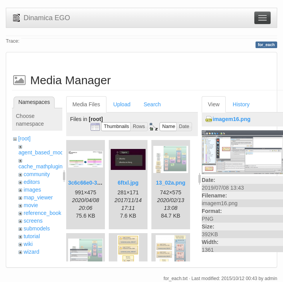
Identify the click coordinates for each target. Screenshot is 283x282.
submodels (37, 228)
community (37, 174)
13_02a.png (170, 183)
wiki (28, 244)
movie (31, 205)
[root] (24, 138)
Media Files (86, 104)
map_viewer (38, 197)
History (241, 104)
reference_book (42, 213)
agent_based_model (43, 152)
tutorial (32, 236)
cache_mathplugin (41, 166)
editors (32, 182)
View (214, 104)
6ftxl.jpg (128, 183)
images (32, 190)
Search (152, 104)
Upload (121, 104)
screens (33, 221)
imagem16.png (231, 119)
